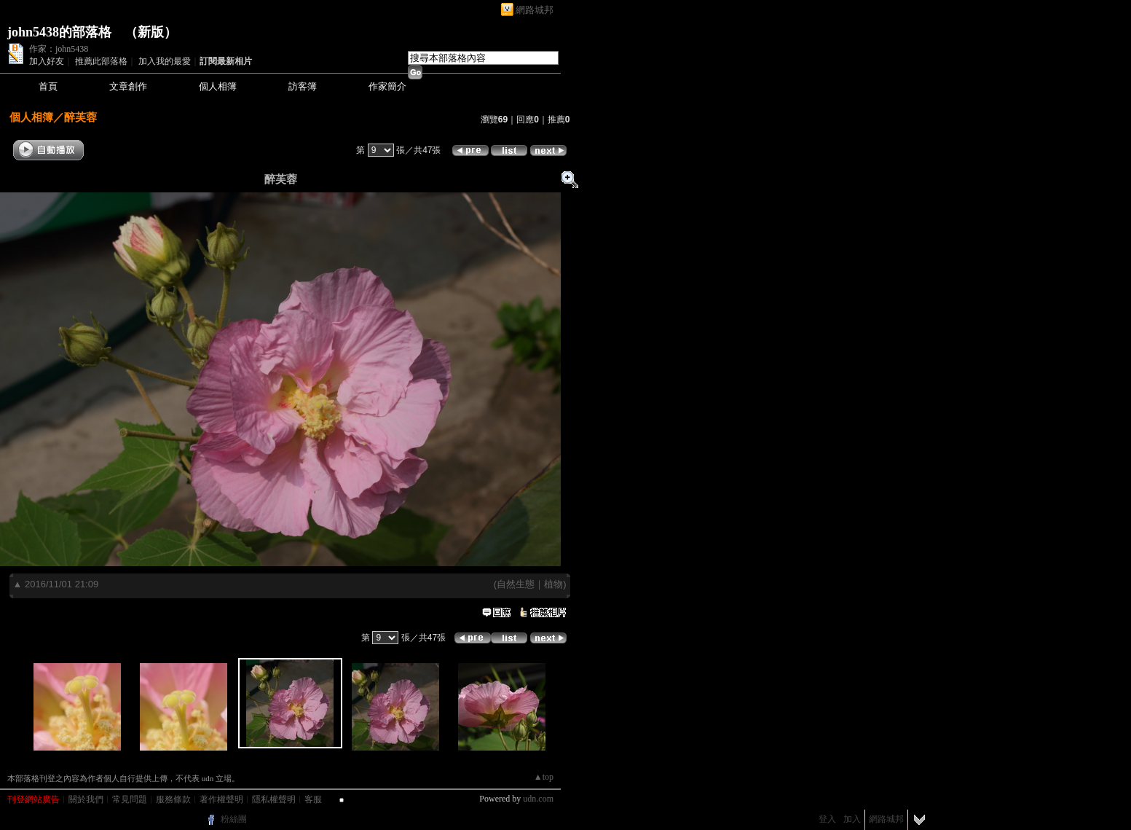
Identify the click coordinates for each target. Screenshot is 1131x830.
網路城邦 (534, 9)
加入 (852, 819)
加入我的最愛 (164, 61)
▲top (543, 777)
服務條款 (173, 799)
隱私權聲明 (274, 799)
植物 (553, 584)
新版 (151, 32)
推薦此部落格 (101, 61)
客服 (313, 799)
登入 (827, 819)
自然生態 (516, 584)
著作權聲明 (221, 799)
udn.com (538, 799)
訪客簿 (302, 86)
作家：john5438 (58, 49)
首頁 (48, 86)
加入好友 (46, 61)
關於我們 (85, 799)
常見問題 (129, 799)
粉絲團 (234, 819)
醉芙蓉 (80, 117)
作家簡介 (387, 86)
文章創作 (128, 86)
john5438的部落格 (59, 32)
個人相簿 (218, 86)
